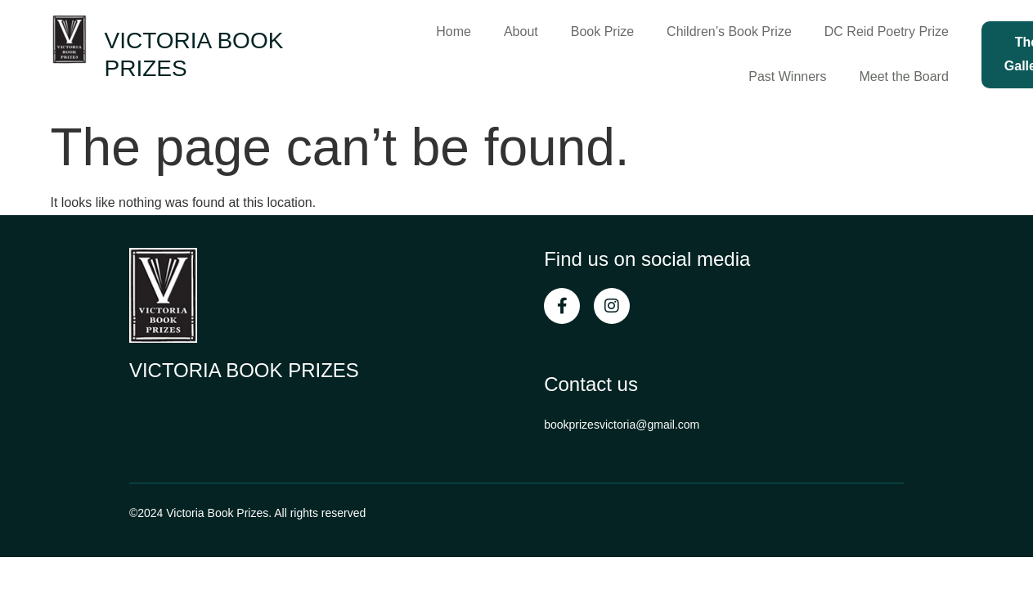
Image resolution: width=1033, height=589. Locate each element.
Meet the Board (903, 76)
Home (453, 31)
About (521, 31)
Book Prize (602, 31)
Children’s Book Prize (729, 31)
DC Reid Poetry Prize (886, 31)
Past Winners (787, 76)
